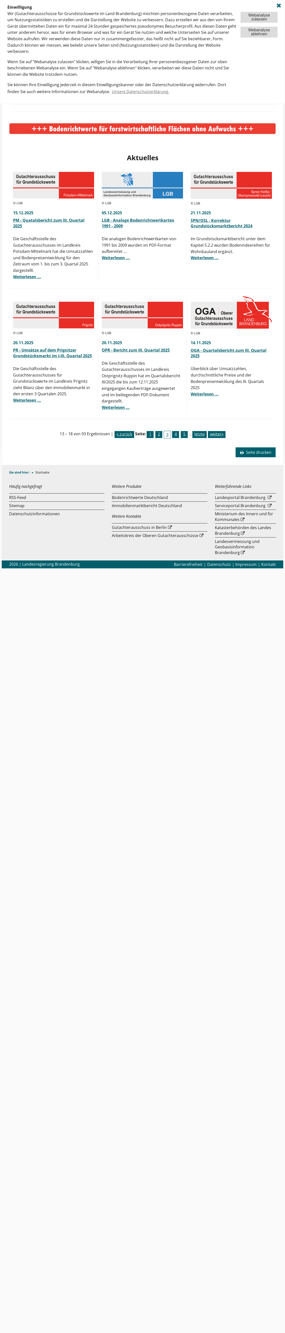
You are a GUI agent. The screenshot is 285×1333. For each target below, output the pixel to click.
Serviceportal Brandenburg (240, 505)
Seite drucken (255, 452)
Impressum (246, 564)
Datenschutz (219, 564)
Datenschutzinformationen (34, 514)
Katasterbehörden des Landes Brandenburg (243, 530)
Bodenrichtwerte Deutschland (140, 497)
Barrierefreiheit (188, 564)
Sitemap (16, 505)
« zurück (124, 434)
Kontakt (268, 564)
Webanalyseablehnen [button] (259, 32)
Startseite (42, 472)
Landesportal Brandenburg (240, 497)
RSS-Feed (17, 497)
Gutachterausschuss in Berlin (139, 527)
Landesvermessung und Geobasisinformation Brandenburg (237, 547)
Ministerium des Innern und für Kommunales (244, 516)
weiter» (217, 434)
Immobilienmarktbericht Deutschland (147, 505)
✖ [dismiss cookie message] (279, 5)
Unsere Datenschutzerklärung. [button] (140, 91)
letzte (199, 434)
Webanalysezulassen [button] (259, 17)
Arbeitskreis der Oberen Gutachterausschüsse (155, 535)
